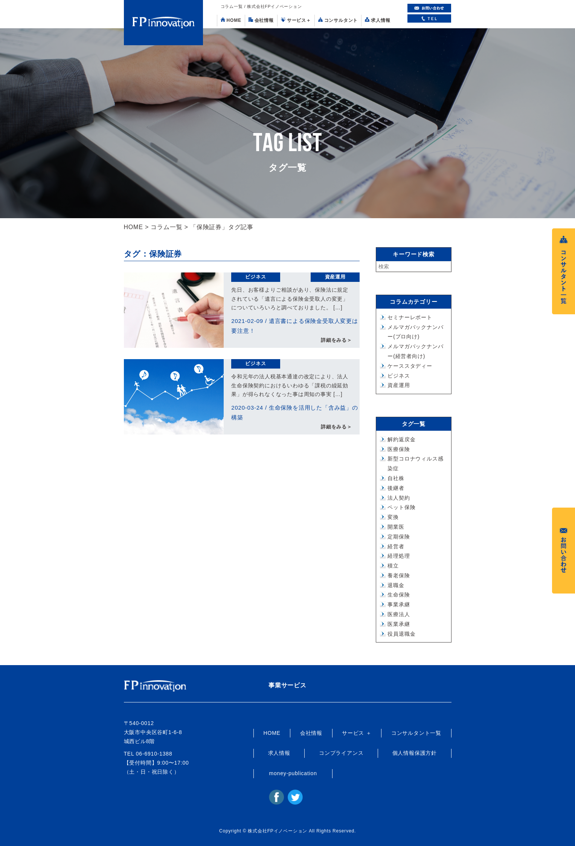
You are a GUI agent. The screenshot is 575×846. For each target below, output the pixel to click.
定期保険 (398, 537)
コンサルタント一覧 (416, 733)
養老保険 (398, 575)
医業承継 (398, 624)
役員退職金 (401, 634)
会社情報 (261, 20)
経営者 (395, 546)
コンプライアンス (341, 753)
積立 (393, 566)
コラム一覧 (166, 227)
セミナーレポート (409, 317)
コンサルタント (338, 20)
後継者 (395, 488)
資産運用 (335, 277)
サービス (296, 20)
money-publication (293, 773)
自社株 (395, 478)
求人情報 (377, 20)
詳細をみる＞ (336, 340)
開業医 (395, 527)
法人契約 (398, 498)
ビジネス (255, 277)
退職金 (395, 585)
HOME (231, 20)
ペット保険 (401, 507)
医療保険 (398, 449)
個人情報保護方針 (414, 753)
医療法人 (398, 614)
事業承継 (398, 604)
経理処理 (398, 556)
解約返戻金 (401, 439)
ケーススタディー (409, 366)
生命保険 (398, 595)
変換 (393, 517)
